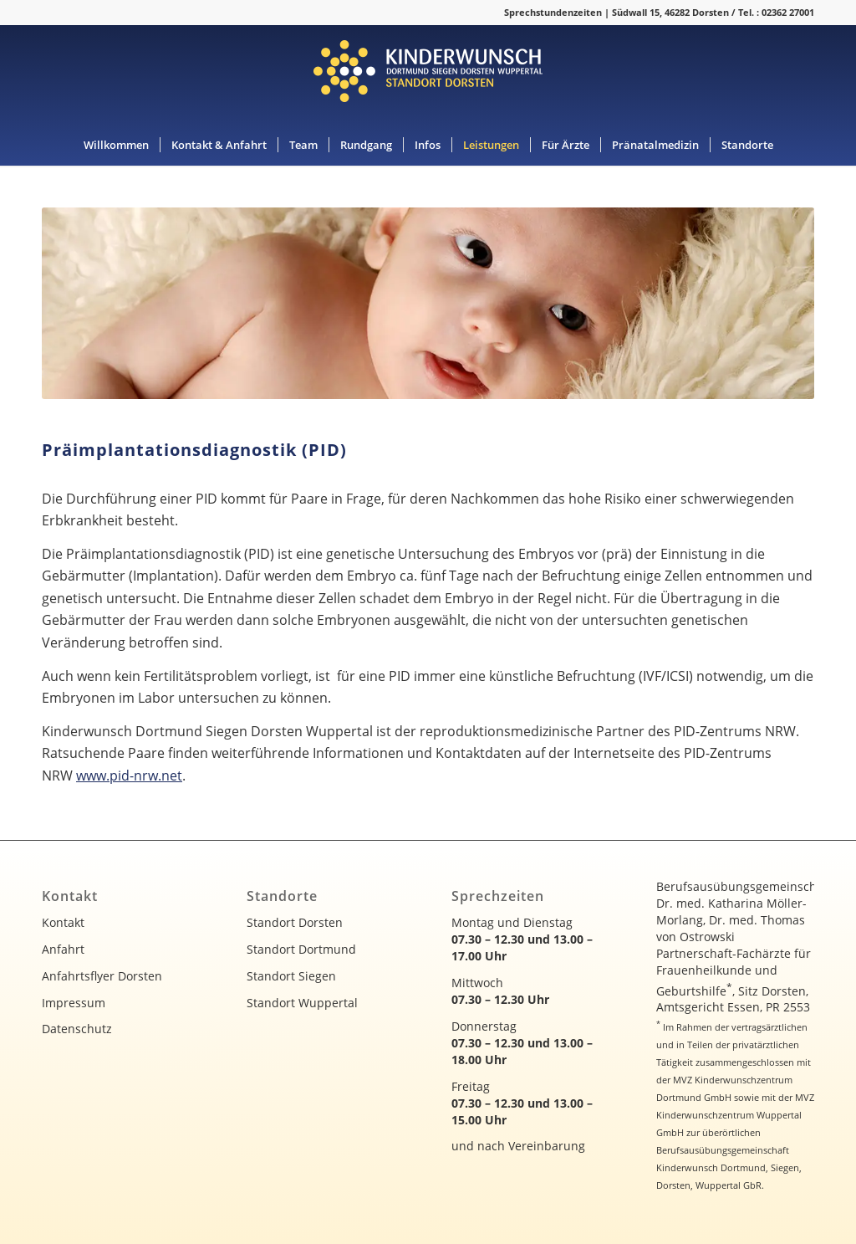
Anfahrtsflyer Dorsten (102, 976)
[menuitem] (116, 145)
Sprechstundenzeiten (553, 12)
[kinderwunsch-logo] (428, 74)
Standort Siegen (291, 976)
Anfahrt (63, 949)
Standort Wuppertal (302, 1003)
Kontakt (63, 922)
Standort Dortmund (301, 949)
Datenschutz (77, 1029)
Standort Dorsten (295, 922)
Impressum (73, 1003)
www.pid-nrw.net (129, 775)
